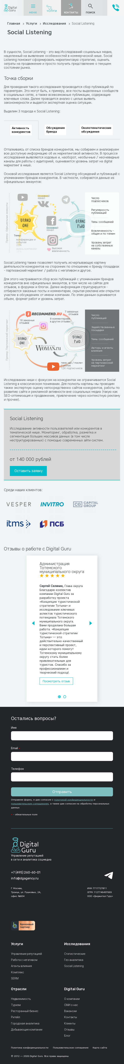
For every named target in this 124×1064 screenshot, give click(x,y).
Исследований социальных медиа (86, 52)
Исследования (55, 23)
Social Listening (74, 966)
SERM (15, 978)
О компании (72, 998)
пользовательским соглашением (30, 803)
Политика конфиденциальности (29, 1047)
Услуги (52, 10)
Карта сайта (100, 1047)
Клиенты (69, 1023)
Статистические (74, 953)
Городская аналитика (25, 1023)
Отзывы (69, 1029)
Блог (67, 1035)
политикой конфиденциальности (73, 799)
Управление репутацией (26, 953)
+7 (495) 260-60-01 (25, 872)
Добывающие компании (26, 1029)
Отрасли (18, 989)
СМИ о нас (71, 1005)
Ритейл (15, 1017)
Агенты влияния (21, 966)
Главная (14, 23)
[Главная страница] (10, 8)
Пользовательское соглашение (70, 1047)
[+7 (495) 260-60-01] (115, 10)
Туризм (16, 1005)
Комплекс (17, 972)
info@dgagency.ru (25, 878)
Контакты (70, 1017)
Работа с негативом (24, 959)
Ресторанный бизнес (24, 1011)
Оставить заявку (28, 471)
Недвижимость (21, 998)
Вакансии (70, 1011)
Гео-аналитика (73, 959)
